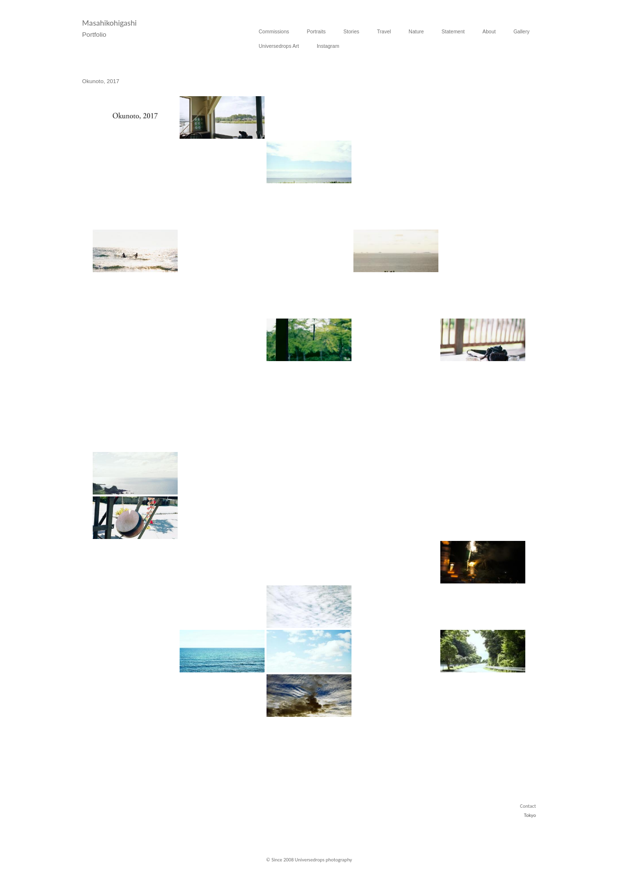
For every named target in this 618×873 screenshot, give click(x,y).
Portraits (316, 31)
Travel (384, 31)
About (488, 31)
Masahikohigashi (109, 23)
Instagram (328, 46)
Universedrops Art (279, 46)
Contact (528, 806)
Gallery (521, 31)
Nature (416, 31)
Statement (453, 31)
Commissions (274, 31)
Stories (351, 31)
